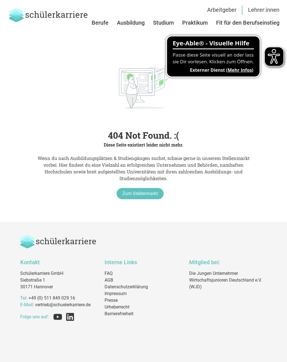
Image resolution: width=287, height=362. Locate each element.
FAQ (109, 273)
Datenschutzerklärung (126, 286)
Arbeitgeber (222, 10)
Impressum (116, 293)
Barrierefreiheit (119, 313)
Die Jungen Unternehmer (213, 273)
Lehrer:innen (263, 10)
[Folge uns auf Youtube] (56, 316)
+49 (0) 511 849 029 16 (47, 298)
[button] (248, 23)
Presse (111, 300)
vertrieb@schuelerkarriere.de (55, 304)
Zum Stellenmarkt (140, 193)
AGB (109, 280)
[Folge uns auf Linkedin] (69, 316)
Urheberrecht (117, 307)
